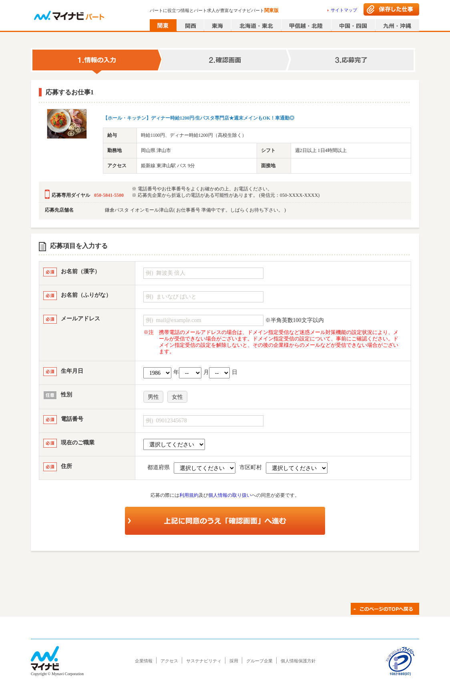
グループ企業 (259, 660)
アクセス (169, 660)
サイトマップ (344, 10)
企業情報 (144, 660)
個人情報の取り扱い (229, 495)
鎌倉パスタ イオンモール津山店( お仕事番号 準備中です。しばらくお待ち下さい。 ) (195, 210)
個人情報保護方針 (298, 660)
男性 (153, 397)
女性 (177, 397)
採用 (233, 660)
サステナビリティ (203, 660)
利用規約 (189, 495)
